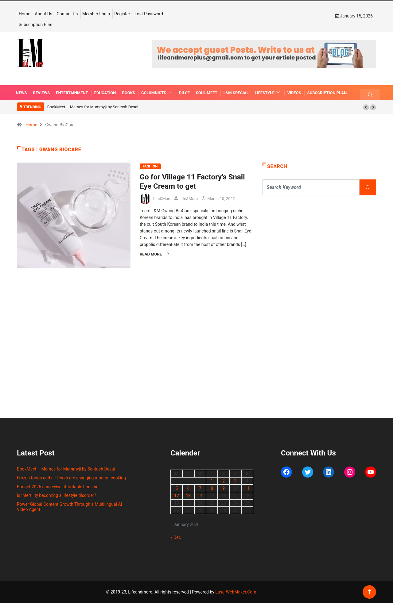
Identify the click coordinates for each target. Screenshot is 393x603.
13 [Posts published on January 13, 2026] (188, 495)
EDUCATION (105, 92)
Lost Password (148, 13)
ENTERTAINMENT (72, 92)
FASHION (150, 166)
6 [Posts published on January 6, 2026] (188, 488)
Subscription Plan (35, 24)
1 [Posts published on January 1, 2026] (212, 480)
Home (24, 13)
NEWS (21, 92)
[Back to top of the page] (369, 591)
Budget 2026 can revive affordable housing (58, 486)
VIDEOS (294, 92)
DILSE (184, 92)
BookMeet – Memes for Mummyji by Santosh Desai (92, 106)
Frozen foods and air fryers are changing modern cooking (71, 477)
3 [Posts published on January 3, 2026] (235, 480)
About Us (43, 13)
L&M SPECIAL (236, 92)
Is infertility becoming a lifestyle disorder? (56, 495)
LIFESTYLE (268, 92)
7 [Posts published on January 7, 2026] (200, 488)
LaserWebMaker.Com (235, 591)
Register (122, 13)
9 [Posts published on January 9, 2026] (223, 488)
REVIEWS (41, 92)
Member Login (96, 13)
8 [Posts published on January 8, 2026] (212, 488)
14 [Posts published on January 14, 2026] (200, 495)
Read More (154, 254)
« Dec (175, 537)
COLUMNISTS (157, 92)
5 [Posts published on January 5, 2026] (176, 488)
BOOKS (128, 92)
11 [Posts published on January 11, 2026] (247, 488)
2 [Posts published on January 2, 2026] (223, 480)
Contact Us (67, 13)
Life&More (162, 198)
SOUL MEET (206, 92)
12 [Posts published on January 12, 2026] (176, 495)
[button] (366, 107)
